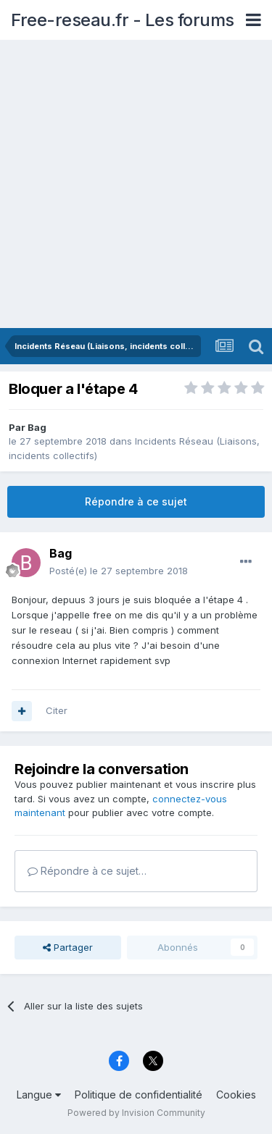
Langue (39, 1094)
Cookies (236, 1094)
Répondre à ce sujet (136, 501)
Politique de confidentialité (138, 1094)
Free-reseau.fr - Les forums (122, 19)
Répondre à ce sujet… (87, 871)
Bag (37, 427)
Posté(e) (118, 570)
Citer (56, 710)
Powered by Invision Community (136, 1112)
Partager (68, 947)
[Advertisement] (136, 185)
